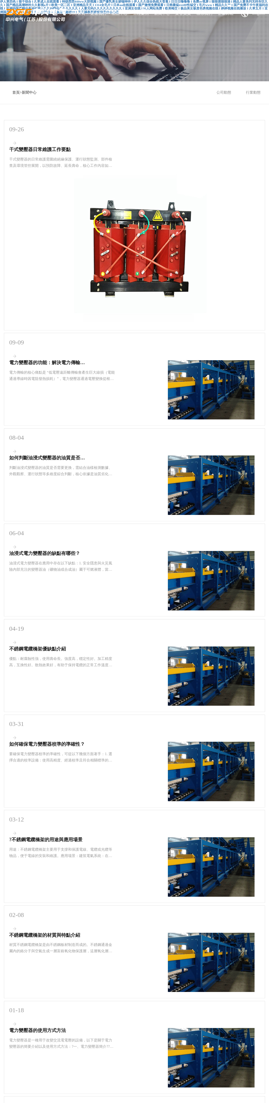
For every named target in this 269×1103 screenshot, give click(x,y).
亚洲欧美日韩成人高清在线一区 (30, 1096)
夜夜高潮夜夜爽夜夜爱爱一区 (211, 1083)
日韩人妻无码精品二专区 (109, 1096)
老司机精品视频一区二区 (156, 1092)
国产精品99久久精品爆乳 (67, 1087)
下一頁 (162, 910)
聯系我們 (204, 13)
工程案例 (141, 13)
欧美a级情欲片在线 (219, 1096)
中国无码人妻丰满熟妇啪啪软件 (152, 1078)
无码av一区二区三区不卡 (239, 1087)
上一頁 (106, 910)
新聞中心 (162, 13)
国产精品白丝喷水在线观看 (195, 1078)
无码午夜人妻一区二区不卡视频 (198, 1092)
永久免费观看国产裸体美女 (77, 1092)
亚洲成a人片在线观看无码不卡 (81, 1073)
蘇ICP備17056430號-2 (150, 1034)
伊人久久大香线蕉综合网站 (123, 1073)
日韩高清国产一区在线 (42, 1073)
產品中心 (119, 13)
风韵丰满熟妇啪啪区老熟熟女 (108, 1078)
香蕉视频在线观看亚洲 (232, 1078)
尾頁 (179, 910)
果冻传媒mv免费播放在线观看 (26, 1087)
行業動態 (253, 92)
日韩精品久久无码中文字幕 (24, 1078)
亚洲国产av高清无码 (205, 1087)
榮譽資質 (183, 13)
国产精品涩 (230, 1092)
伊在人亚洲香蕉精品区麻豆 (170, 1083)
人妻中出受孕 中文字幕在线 (117, 1092)
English (253, 13)
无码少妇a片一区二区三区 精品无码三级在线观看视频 (166, 1096)
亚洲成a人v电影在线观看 (186, 1073)
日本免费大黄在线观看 (93, 1083)
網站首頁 (77, 13)
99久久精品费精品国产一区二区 (34, 1092)
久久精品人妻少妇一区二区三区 (52, 1083)
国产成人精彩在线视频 (136, 1087)
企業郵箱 (226, 13)
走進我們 (98, 13)
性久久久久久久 (155, 1073)
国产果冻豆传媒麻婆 (220, 1073)
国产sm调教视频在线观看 (172, 1087)
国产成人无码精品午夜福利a (65, 1078)
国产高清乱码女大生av (102, 1087)
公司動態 (223, 92)
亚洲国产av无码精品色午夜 (130, 1083)
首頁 (16, 92)
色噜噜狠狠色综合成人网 (72, 1096)
